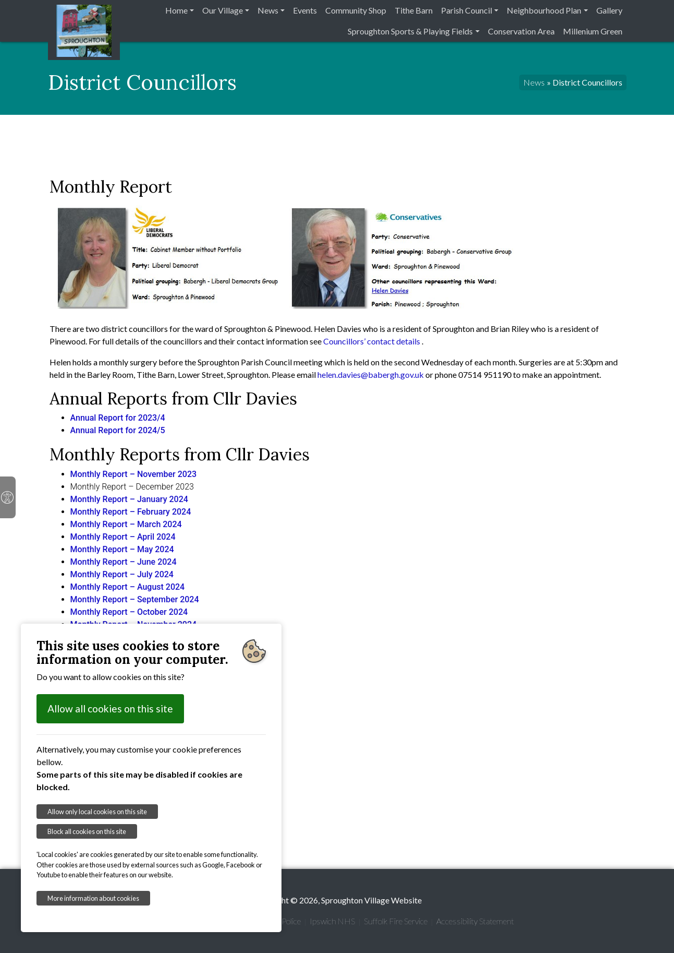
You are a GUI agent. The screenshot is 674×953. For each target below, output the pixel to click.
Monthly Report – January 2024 (129, 499)
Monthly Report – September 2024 (134, 599)
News (268, 10)
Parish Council (466, 10)
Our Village (222, 10)
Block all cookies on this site (86, 831)
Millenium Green (592, 31)
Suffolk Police (278, 921)
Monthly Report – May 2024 (122, 549)
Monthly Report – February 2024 (130, 512)
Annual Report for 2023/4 (117, 418)
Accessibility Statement (475, 921)
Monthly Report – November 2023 (133, 474)
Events (305, 10)
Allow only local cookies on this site (97, 811)
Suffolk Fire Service (395, 921)
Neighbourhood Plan (544, 10)
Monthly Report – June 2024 (123, 562)
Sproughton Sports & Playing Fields (410, 31)
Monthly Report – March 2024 (126, 524)
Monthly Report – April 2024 (123, 537)
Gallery (609, 10)
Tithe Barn (414, 10)
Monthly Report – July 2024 (122, 574)
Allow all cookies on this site (110, 708)
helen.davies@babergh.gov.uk (370, 374)
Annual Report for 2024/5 (117, 430)
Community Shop (355, 10)
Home (176, 10)
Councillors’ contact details (372, 341)
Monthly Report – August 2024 (127, 587)
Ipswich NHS (332, 921)
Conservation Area (521, 31)
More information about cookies (93, 898)
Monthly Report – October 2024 (129, 612)
